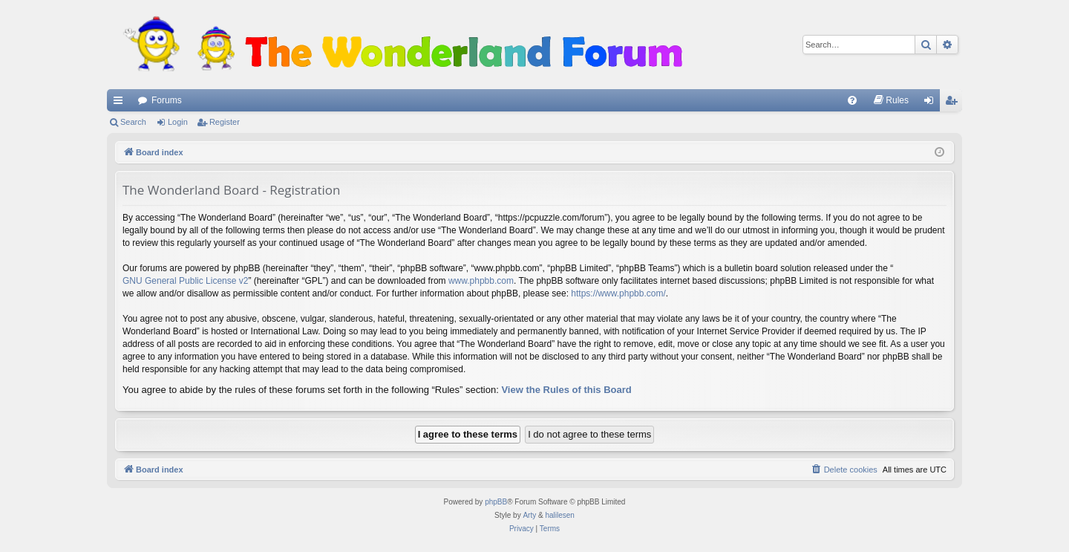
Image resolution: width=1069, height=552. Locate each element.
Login (178, 121)
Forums (166, 100)
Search (133, 121)
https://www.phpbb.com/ (618, 293)
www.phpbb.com (481, 281)
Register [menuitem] (954, 103)
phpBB (496, 502)
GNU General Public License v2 (185, 281)
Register (224, 121)
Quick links (121, 103)
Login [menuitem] (932, 103)
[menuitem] (852, 100)
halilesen (559, 515)
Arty (529, 515)
